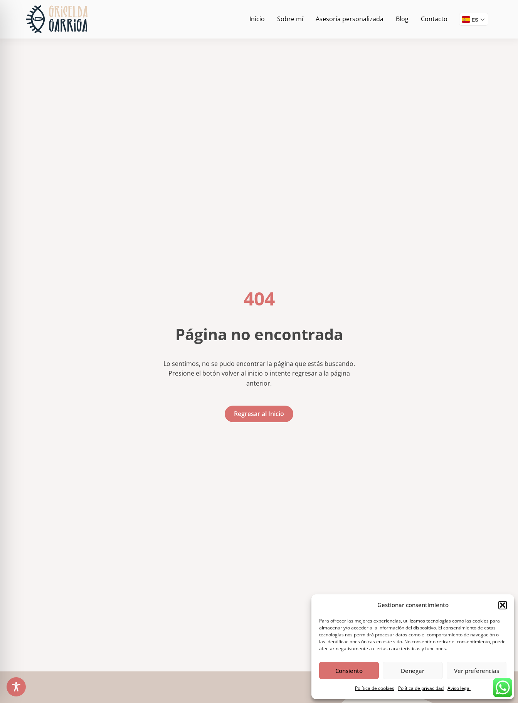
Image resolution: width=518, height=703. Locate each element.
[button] (502, 605)
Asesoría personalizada (349, 19)
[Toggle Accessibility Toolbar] (16, 686)
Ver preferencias (476, 670)
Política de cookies (374, 688)
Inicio (257, 19)
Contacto (434, 19)
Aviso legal (459, 688)
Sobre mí (290, 19)
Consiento (349, 670)
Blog (402, 19)
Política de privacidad (421, 688)
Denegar (412, 670)
